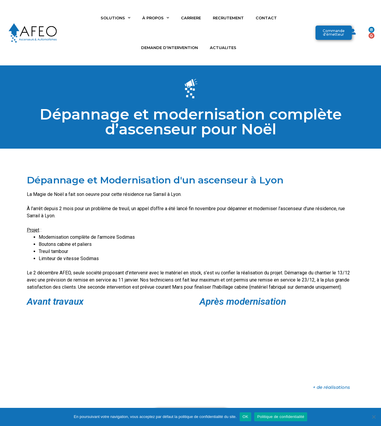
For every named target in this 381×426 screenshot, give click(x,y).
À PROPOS (155, 17)
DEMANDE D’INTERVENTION (169, 47)
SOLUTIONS (115, 17)
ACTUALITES (223, 47)
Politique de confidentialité (280, 416)
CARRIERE (191, 17)
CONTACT (266, 17)
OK (245, 416)
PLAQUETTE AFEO (170, 402)
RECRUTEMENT (228, 17)
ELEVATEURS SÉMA (218, 402)
